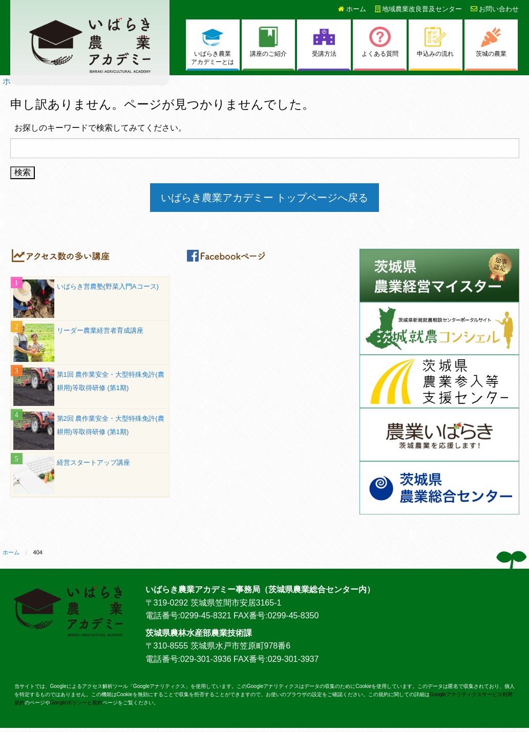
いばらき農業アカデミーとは (212, 46)
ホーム (352, 9)
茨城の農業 (491, 42)
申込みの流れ (435, 42)
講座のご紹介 (268, 42)
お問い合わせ (495, 9)
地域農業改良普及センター (418, 9)
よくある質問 (380, 42)
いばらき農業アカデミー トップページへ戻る (265, 197)
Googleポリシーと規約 (76, 702)
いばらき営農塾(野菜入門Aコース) (108, 286)
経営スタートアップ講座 (93, 462)
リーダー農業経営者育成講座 (100, 330)
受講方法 (324, 42)
